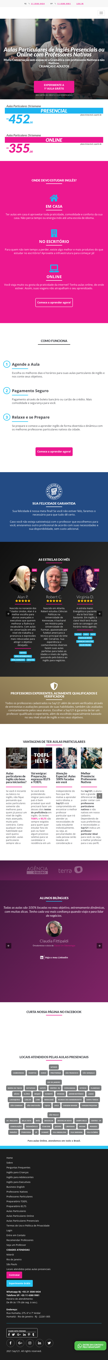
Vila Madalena (59, 1132)
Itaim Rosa (26, 1132)
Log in (80, 3)
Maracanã (49, 1100)
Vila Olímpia (92, 1132)
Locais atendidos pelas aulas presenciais (28, 1269)
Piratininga (56, 1073)
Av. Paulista (12, 1120)
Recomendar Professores (19, 1240)
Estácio (83, 1088)
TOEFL (37, 782)
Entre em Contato (15, 1235)
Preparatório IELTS (16, 1206)
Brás (38, 1120)
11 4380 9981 (64, 3)
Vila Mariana (76, 1132)
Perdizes (93, 1126)
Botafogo (30, 1088)
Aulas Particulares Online (20, 1215)
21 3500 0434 (38, 3)
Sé (36, 1132)
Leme (38, 1100)
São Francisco (71, 1073)
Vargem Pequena (89, 1105)
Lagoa (91, 1094)
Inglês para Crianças (17, 1172)
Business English (15, 1186)
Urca (56, 1105)
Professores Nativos (17, 1191)
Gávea (16, 1094)
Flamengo (95, 1088)
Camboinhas (18, 1073)
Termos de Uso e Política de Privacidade (28, 1225)
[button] (101, 13)
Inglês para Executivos (18, 1182)
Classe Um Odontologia (64, 945)
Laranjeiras (14, 1100)
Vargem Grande (70, 1105)
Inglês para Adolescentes (20, 1177)
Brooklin (48, 1120)
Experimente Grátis (19, 1283)
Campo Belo (81, 1120)
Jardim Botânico (76, 1094)
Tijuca (47, 1105)
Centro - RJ (55, 1088)
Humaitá (49, 1094)
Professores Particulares (19, 1196)
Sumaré (44, 1132)
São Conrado (16, 1105)
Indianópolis (32, 1126)
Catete (43, 1088)
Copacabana (69, 1088)
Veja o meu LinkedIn (56, 957)
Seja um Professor (16, 1244)
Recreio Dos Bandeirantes (70, 1100)
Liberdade (70, 1126)
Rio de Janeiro (53, 1082)
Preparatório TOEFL (16, 1201)
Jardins (58, 1126)
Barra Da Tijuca (15, 1088)
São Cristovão (33, 1105)
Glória (27, 1094)
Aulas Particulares (16, 1211)
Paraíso (13, 1132)
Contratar (14, 1274)
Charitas (32, 1073)
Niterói (54, 1067)
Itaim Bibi (46, 1126)
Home (9, 1157)
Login (9, 1230)
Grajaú (37, 1094)
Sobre (9, 1162)
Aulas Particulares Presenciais (22, 1220)
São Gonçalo (89, 1073)
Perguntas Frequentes (18, 1167)
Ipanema (60, 1094)
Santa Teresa (92, 1100)
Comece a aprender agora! (54, 302)
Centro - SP (96, 1120)
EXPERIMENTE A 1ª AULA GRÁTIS (54, 86)
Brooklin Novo (64, 1120)
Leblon (28, 1100)
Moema (82, 1126)
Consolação (16, 1126)
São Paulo (54, 1115)
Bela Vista (26, 1120)
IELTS (46, 779)
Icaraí (43, 1073)
